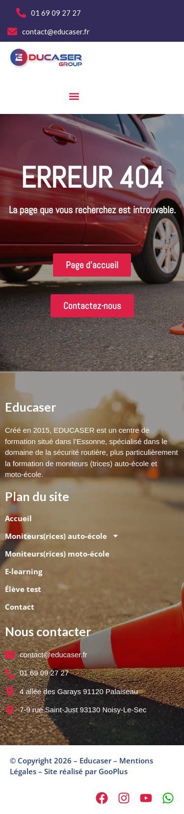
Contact (19, 607)
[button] (74, 96)
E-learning (23, 571)
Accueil (18, 518)
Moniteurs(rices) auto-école (62, 535)
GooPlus (113, 771)
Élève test (23, 589)
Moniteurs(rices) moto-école (57, 554)
